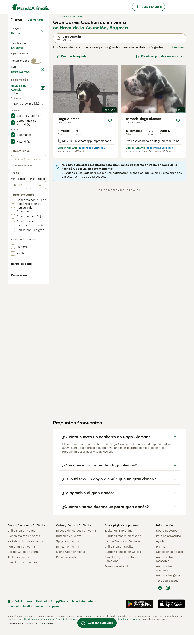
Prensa (160, 552)
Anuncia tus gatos (168, 580)
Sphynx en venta (67, 546)
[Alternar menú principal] (4, 7)
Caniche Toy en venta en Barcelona (121, 564)
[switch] (36, 87)
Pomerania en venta (21, 552)
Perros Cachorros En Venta (26, 530)
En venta (20, 54)
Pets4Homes (23, 606)
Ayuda (160, 546)
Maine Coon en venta (70, 557)
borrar (39, 95)
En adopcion (22, 63)
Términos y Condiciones (24, 624)
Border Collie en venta (23, 557)
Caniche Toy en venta (22, 568)
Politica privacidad (168, 541)
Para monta (22, 73)
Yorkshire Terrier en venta (25, 546)
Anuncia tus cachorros (164, 573)
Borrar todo (36, 19)
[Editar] (42, 199)
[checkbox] (13, 113)
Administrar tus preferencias (125, 624)
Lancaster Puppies (46, 612)
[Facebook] (160, 593)
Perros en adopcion (118, 571)
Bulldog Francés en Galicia (123, 557)
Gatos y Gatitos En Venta (73, 530)
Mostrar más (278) (31, 182)
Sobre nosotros (166, 536)
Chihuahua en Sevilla (119, 552)
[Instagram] (168, 593)
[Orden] (159, 56)
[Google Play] (139, 609)
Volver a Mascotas (24, 28)
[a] (40, 296)
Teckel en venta (18, 562)
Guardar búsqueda (71, 56)
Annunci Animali (19, 612)
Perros (16, 37)
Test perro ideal (167, 586)
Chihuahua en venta (21, 536)
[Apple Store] (171, 609)
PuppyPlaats (59, 606)
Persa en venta (66, 562)
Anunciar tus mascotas (164, 564)
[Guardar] (110, 120)
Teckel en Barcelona (118, 536)
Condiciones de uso (169, 557)
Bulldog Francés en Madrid (123, 541)
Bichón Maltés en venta (24, 541)
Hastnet (41, 606)
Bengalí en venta (67, 552)
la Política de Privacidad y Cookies (58, 624)
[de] (21, 296)
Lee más (178, 47)
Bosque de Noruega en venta (76, 536)
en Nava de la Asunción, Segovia (90, 27)
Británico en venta (68, 541)
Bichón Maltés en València (123, 546)
